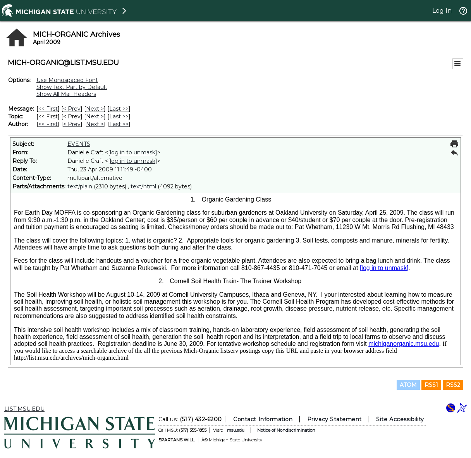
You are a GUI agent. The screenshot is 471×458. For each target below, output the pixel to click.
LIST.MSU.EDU (24, 408)
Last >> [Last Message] (119, 108)
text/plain (79, 186)
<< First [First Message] (48, 108)
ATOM (408, 384)
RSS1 (431, 384)
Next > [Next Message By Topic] (95, 116)
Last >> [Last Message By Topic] (119, 116)
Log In (442, 10)
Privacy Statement (334, 419)
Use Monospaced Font (67, 80)
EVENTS (78, 143)
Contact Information (262, 419)
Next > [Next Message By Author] (95, 124)
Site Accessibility (400, 419)
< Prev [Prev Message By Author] (72, 124)
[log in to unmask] (132, 152)
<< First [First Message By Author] (48, 124)
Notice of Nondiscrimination (286, 430)
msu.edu (235, 430)
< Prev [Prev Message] (72, 108)
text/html (143, 186)
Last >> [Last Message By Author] (119, 124)
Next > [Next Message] (95, 108)
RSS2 (453, 384)
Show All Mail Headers (66, 94)
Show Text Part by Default (71, 87)
